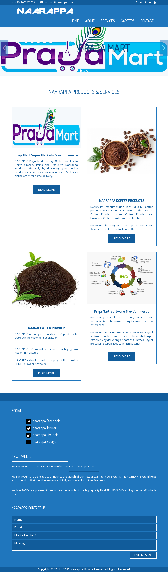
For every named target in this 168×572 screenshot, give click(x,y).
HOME (75, 21)
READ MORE (46, 189)
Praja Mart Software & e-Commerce (121, 311)
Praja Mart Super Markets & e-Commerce (46, 155)
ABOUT (90, 21)
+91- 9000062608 (25, 2)
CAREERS (128, 21)
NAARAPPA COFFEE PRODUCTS (121, 200)
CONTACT (147, 21)
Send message (143, 555)
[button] (4, 48)
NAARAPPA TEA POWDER (46, 328)
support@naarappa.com (58, 2)
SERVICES (108, 21)
